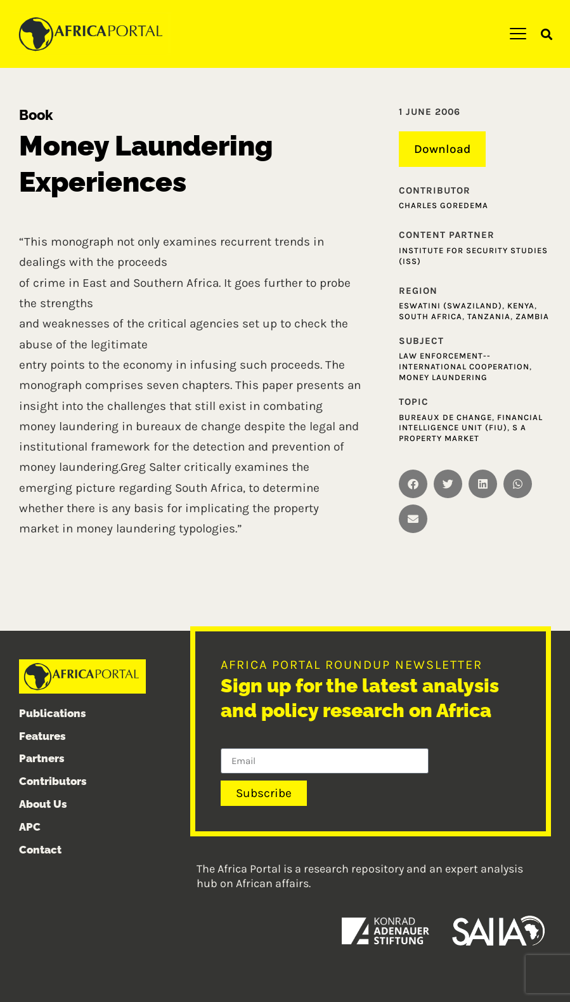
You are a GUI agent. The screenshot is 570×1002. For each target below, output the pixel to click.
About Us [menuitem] (43, 804)
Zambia (532, 316)
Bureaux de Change (445, 417)
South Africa (430, 316)
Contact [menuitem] (40, 849)
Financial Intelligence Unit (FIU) (471, 422)
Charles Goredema (443, 205)
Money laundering (443, 377)
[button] (546, 34)
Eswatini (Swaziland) (450, 305)
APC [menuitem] (30, 827)
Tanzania (488, 316)
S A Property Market (462, 433)
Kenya (520, 305)
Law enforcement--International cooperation (464, 361)
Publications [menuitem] (52, 713)
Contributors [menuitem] (53, 781)
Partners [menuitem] (42, 758)
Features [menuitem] (42, 736)
